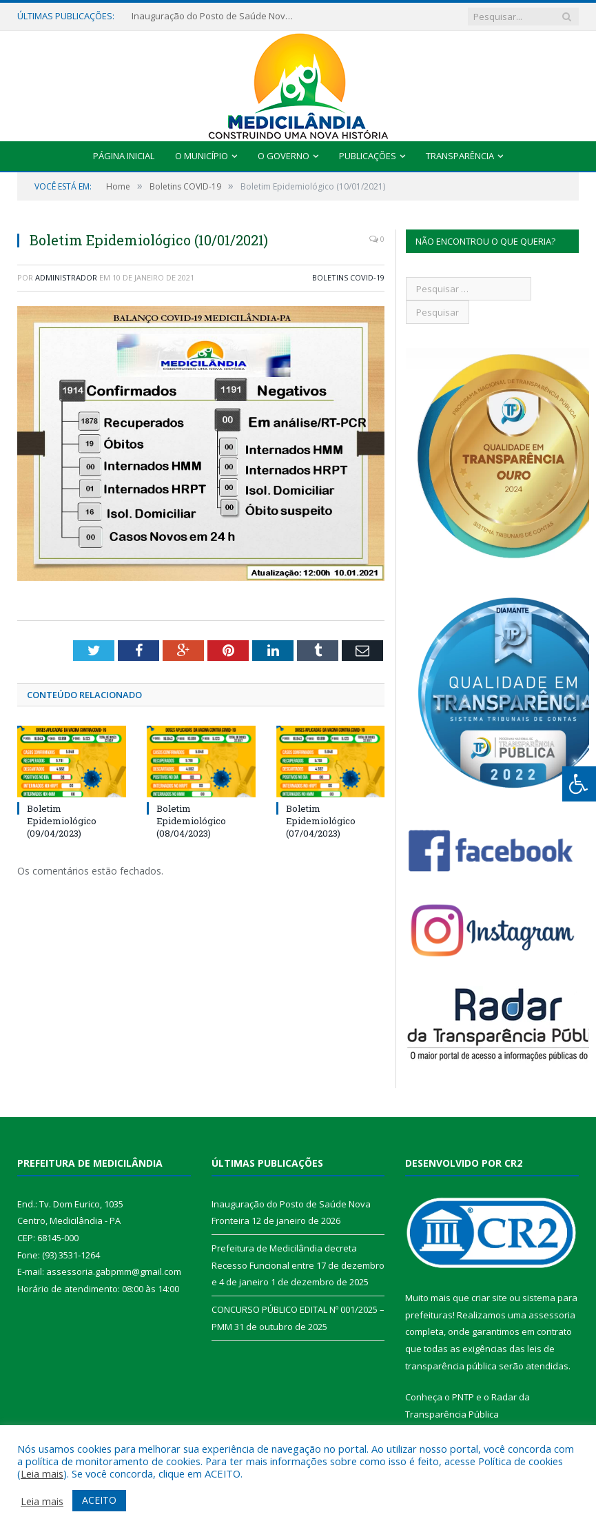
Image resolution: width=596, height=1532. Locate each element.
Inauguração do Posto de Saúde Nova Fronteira (214, 16)
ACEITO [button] (99, 1500)
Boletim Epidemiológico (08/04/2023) (191, 820)
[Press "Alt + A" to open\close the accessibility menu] (579, 783)
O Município (201, 156)
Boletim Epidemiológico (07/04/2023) (321, 820)
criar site (489, 1297)
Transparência (460, 156)
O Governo (283, 156)
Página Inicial (123, 156)
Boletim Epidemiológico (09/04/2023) (61, 820)
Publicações (367, 156)
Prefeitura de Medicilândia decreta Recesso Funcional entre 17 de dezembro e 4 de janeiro (298, 1265)
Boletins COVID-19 (348, 277)
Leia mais (42, 1473)
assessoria (551, 1315)
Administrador (66, 277)
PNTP (463, 1397)
